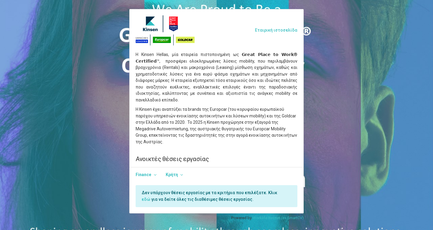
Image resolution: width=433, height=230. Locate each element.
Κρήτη (172, 174)
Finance (143, 174)
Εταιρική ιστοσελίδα (276, 30)
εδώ (146, 199)
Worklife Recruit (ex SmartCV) (278, 218)
